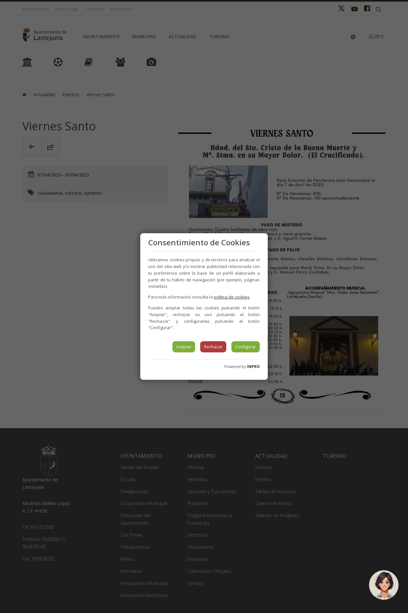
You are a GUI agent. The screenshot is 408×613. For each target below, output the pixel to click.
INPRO (253, 366)
